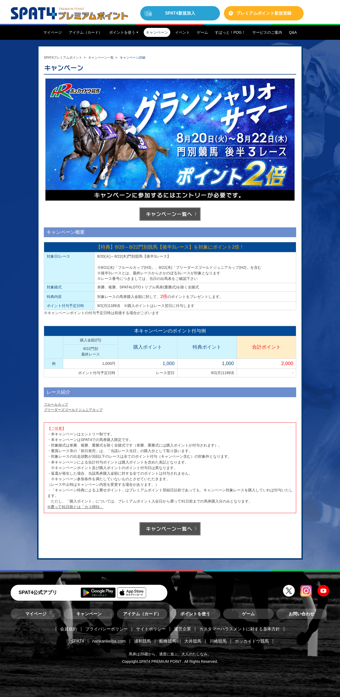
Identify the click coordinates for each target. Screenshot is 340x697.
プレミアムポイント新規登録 (263, 13)
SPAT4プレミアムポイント (63, 57)
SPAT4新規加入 (180, 13)
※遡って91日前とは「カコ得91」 (75, 507)
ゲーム (248, 614)
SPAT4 (77, 641)
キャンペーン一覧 (101, 57)
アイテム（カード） (142, 614)
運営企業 (182, 629)
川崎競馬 (218, 641)
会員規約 (68, 629)
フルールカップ (56, 404)
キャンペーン (89, 614)
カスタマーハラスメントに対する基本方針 (239, 629)
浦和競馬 (142, 641)
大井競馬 (192, 641)
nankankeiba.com (108, 641)
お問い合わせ (301, 614)
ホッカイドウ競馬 (252, 641)
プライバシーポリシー (106, 629)
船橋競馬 (167, 641)
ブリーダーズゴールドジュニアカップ (73, 410)
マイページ (35, 614)
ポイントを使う (195, 614)
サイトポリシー (151, 629)
